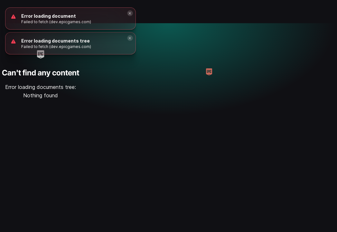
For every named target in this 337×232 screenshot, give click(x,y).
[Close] (130, 38)
